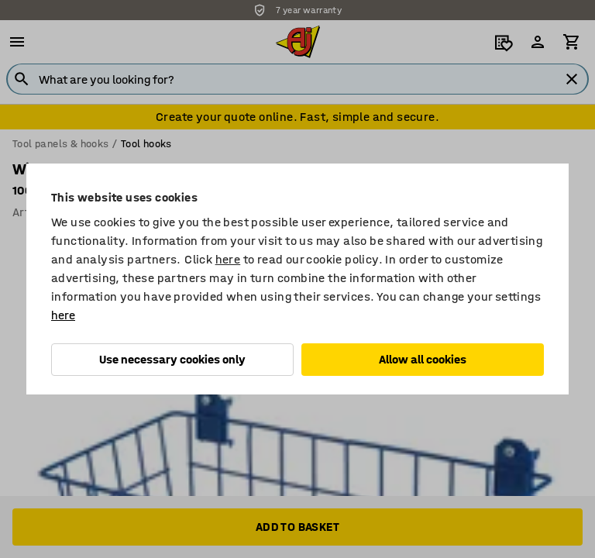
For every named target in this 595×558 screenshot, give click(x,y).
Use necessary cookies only (172, 359)
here (228, 259)
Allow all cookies (422, 359)
